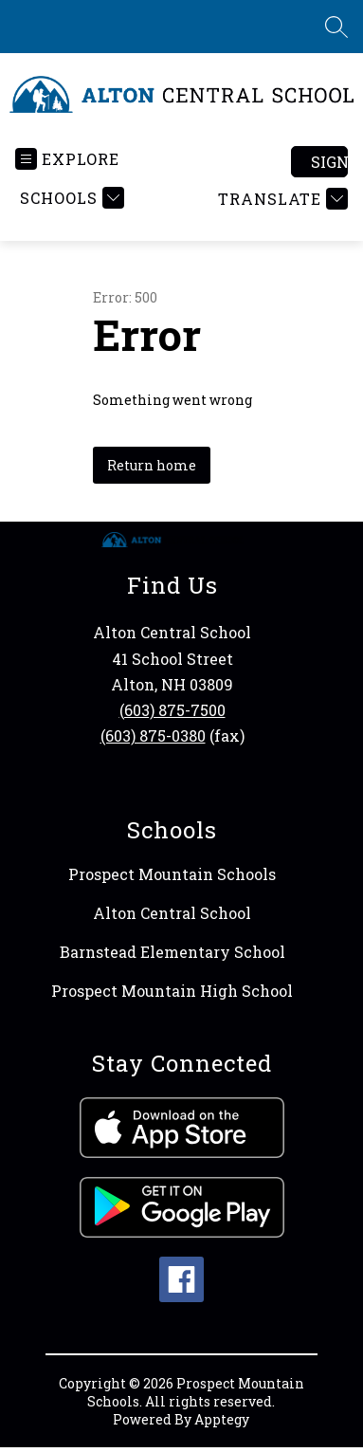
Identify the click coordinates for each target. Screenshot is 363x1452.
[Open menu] (67, 159)
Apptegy (221, 1419)
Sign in (329, 162)
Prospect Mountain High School (172, 991)
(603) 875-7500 (172, 710)
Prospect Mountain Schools (172, 874)
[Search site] (336, 26)
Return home (151, 465)
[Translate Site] (280, 199)
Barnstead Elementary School (172, 952)
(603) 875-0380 (153, 735)
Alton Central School (172, 913)
